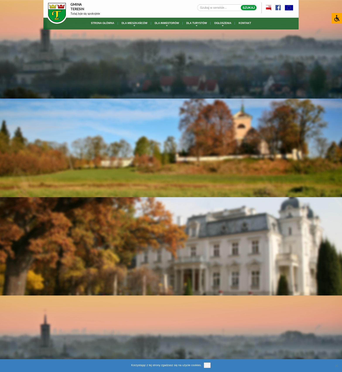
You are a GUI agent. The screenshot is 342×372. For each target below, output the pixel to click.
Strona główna (102, 23)
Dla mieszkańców (134, 24)
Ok (207, 365)
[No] (336, 365)
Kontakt (245, 23)
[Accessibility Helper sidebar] (337, 18)
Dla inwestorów (167, 24)
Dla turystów (196, 24)
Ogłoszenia (222, 24)
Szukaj (249, 7)
